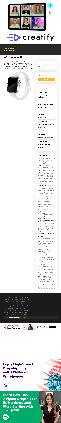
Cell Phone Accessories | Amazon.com (44, 263)
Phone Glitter (42, 131)
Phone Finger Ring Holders (46, 124)
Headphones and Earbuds (46, 104)
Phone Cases (42, 118)
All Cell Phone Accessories (45, 276)
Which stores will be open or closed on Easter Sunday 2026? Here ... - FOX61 (46, 220)
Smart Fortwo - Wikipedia (44, 165)
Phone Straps (42, 134)
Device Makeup (10, 48)
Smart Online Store (43, 155)
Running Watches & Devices (46, 138)
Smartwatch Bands (44, 144)
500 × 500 (23, 61)
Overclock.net (41, 213)
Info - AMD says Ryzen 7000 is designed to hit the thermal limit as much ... (46, 235)
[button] (30, 54)
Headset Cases (42, 108)
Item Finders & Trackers (45, 111)
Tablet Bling (41, 148)
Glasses (40, 101)
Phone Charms (42, 121)
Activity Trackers (43, 92)
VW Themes (23, 317)
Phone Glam (41, 128)
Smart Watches (43, 141)
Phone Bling (41, 114)
